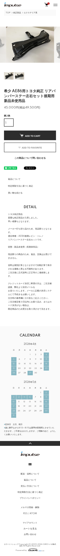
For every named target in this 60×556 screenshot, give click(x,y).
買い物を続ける (15, 193)
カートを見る (30, 528)
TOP (8, 13)
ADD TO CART (30, 135)
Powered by (30, 549)
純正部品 (17, 13)
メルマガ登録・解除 (30, 507)
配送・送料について (30, 474)
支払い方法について (30, 486)
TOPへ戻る (30, 443)
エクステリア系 (30, 13)
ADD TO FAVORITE (30, 147)
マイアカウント (30, 523)
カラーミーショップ (11, 544)
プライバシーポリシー (30, 498)
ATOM (33, 513)
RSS (25, 513)
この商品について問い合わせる (30, 158)
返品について (14, 179)
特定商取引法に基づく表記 (20, 186)
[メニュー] (55, 5)
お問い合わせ (30, 534)
